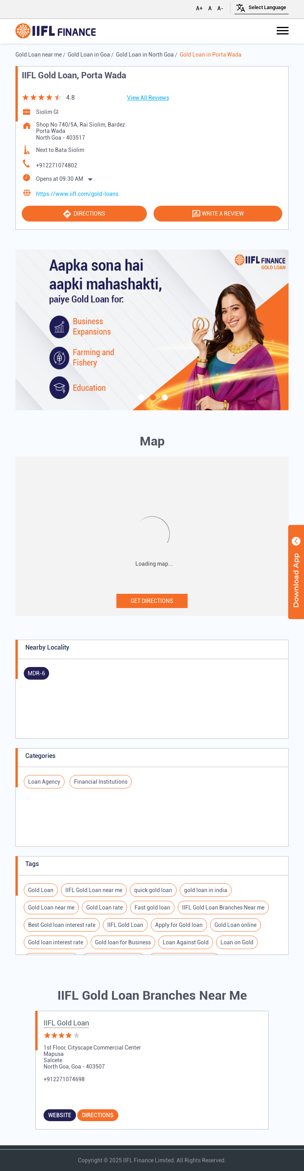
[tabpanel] (152, 330)
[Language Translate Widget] (267, 7)
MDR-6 (36, 673)
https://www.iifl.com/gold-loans (77, 194)
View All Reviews (148, 98)
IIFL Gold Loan (66, 1023)
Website (59, 1115)
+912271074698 (64, 1079)
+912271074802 (56, 165)
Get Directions (152, 601)
